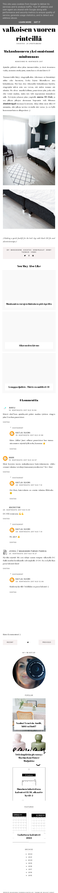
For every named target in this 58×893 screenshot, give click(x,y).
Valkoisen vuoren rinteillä (29, 34)
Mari (11, 457)
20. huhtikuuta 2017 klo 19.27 (23, 554)
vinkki (33, 252)
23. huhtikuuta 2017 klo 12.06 (30, 582)
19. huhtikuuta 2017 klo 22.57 (23, 460)
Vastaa (6, 422)
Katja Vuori (23, 432)
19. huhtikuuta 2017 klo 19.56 (23, 410)
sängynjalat (39, 250)
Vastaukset (17, 428)
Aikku (12, 407)
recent (10, 642)
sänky (48, 250)
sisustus (27, 250)
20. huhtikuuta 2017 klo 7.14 (29, 532)
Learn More (25, 22)
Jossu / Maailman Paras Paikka (28, 551)
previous (47, 642)
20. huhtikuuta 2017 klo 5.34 (16, 510)
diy (8, 250)
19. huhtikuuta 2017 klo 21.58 (29, 435)
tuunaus (25, 252)
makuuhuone (16, 250)
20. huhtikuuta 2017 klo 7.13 (29, 485)
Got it (37, 22)
